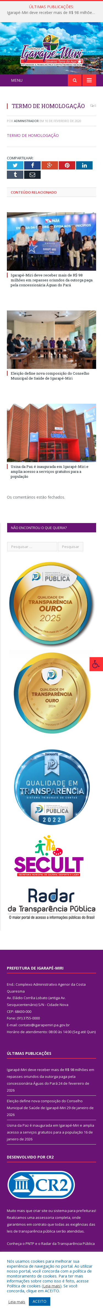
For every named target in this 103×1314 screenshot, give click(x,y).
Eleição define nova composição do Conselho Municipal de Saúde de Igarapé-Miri (50, 385)
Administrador (26, 130)
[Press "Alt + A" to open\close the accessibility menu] (96, 664)
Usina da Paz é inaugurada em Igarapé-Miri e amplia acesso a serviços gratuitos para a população (49, 481)
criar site (40, 1220)
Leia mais (51, 1285)
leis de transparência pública (31, 1240)
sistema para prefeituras (74, 1220)
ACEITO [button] (39, 1301)
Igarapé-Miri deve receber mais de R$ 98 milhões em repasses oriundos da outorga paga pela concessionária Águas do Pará (53, 12)
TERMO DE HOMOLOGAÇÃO (33, 145)
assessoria (44, 1227)
